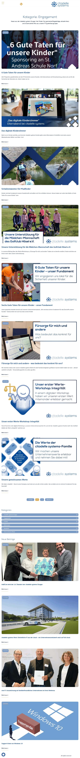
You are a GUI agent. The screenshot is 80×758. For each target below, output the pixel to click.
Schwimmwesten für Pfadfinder (16, 189)
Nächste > (49, 500)
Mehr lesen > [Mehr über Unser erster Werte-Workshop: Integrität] (5, 433)
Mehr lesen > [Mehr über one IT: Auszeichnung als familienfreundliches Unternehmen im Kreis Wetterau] (5, 695)
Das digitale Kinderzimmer (14, 130)
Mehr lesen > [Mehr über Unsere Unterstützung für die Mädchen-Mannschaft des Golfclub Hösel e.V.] (5, 258)
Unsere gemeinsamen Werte (15, 479)
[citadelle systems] (60, 4)
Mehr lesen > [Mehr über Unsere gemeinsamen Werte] (5, 491)
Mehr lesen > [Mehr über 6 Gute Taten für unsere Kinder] (5, 84)
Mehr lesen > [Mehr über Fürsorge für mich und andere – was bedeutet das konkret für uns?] (5, 374)
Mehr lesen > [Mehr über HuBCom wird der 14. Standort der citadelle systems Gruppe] (5, 589)
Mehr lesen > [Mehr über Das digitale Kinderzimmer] (5, 142)
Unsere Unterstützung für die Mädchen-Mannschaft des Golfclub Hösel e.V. (36, 247)
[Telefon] (21, 4)
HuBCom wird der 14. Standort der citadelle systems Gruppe (22, 584)
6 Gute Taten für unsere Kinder (16, 72)
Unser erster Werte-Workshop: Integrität (20, 421)
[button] (3, 3)
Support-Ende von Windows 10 (12, 743)
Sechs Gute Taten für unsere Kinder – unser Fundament (27, 305)
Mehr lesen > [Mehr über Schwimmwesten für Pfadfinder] (5, 200)
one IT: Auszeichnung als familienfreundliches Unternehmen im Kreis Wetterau (28, 690)
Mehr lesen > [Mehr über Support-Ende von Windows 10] (5, 748)
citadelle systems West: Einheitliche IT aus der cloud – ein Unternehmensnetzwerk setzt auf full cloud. (36, 637)
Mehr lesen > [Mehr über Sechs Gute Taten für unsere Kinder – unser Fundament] (5, 316)
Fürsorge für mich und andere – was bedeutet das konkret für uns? (32, 363)
